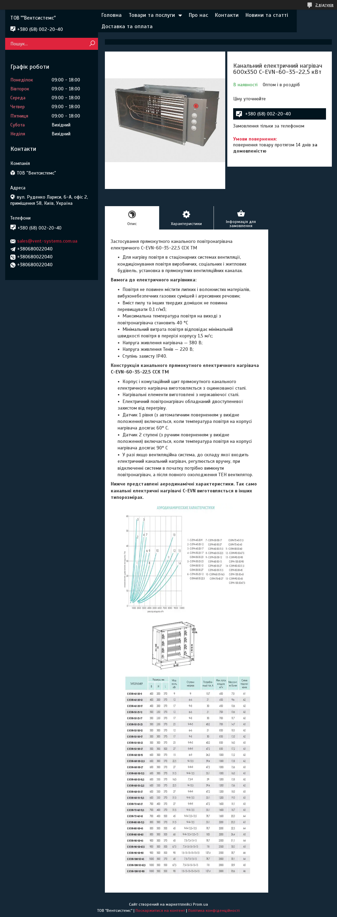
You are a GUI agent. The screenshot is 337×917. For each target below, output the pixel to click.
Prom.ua (200, 904)
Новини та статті (267, 15)
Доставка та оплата (127, 26)
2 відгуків (324, 4)
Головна (111, 15)
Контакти (227, 15)
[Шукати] (92, 44)
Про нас (198, 15)
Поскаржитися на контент (160, 910)
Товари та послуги (152, 15)
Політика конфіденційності (214, 910)
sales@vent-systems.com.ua (47, 241)
